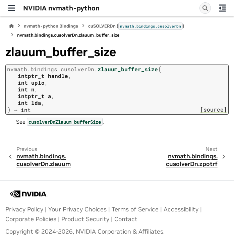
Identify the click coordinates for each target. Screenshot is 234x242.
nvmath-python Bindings (51, 26)
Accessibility (181, 209)
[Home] (11, 26)
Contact (125, 219)
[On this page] (222, 8)
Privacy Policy (24, 209)
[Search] (205, 8)
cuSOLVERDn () (136, 26)
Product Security (85, 219)
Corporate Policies (30, 219)
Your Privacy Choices (77, 209)
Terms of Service (135, 209)
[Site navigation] (11, 8)
